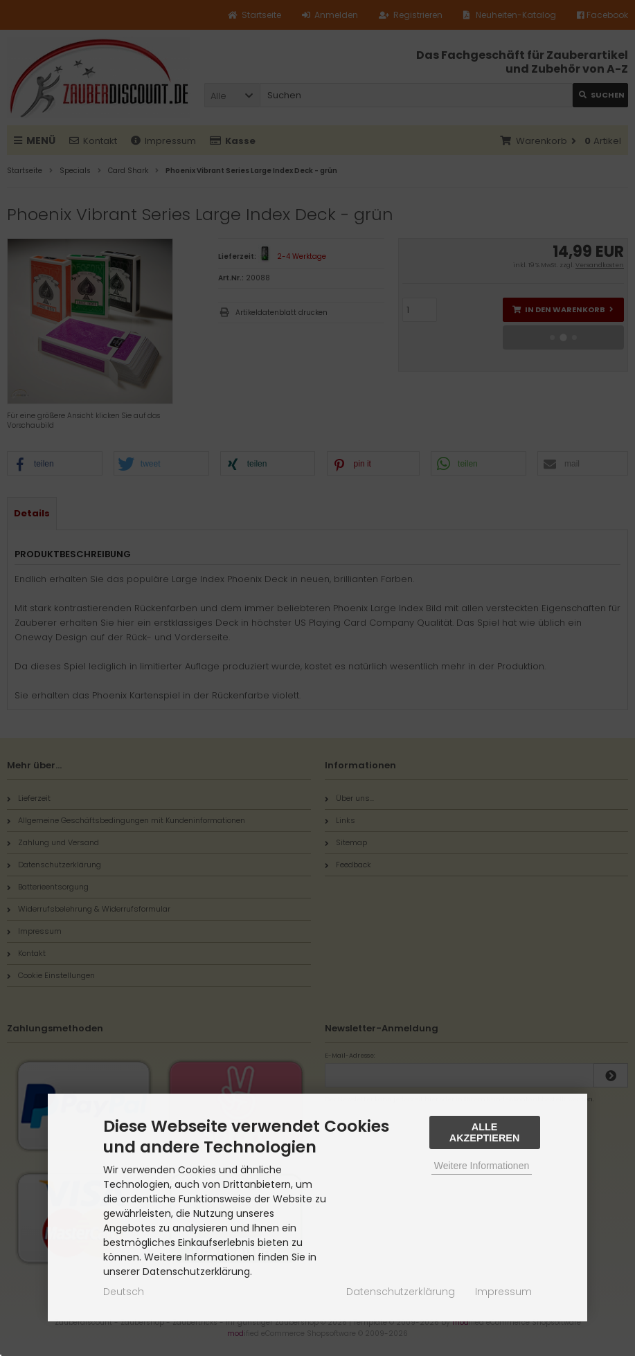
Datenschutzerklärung (400, 1292)
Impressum (503, 1292)
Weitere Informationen (481, 1165)
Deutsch (123, 1292)
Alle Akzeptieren (484, 1132)
